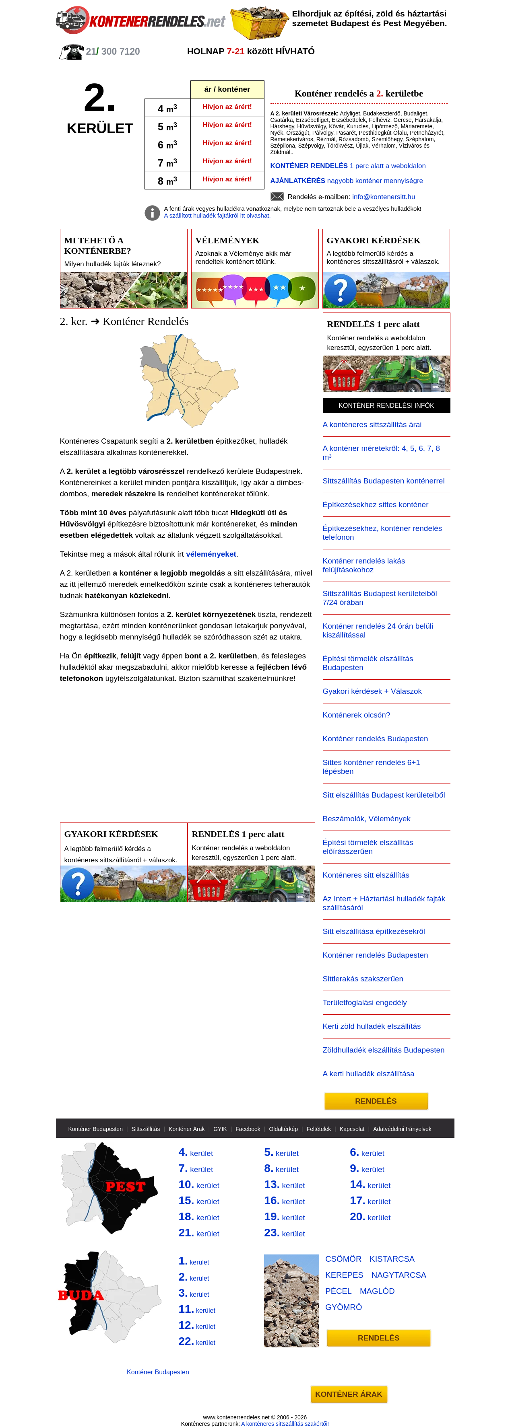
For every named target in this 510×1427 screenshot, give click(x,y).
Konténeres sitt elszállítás (366, 875)
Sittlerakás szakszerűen (363, 979)
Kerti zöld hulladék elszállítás (372, 1026)
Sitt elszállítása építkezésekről (374, 931)
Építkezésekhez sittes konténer (376, 504)
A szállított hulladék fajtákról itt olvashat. (217, 215)
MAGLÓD (377, 1291)
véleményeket (211, 554)
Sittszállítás (146, 1129)
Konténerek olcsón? (356, 715)
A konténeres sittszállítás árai (372, 424)
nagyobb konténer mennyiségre (346, 181)
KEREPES (344, 1275)
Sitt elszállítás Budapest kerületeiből (384, 795)
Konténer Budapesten (95, 1129)
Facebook (247, 1129)
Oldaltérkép (283, 1129)
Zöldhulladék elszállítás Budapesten (384, 1050)
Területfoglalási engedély (365, 1002)
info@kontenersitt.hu (383, 197)
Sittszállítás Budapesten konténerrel (384, 481)
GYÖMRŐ (343, 1307)
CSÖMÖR (343, 1258)
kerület (196, 1152)
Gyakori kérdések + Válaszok (372, 691)
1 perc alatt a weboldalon (348, 166)
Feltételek (319, 1129)
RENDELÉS (375, 1101)
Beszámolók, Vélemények (367, 818)
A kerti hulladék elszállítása (369, 1073)
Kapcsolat (352, 1129)
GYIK (220, 1129)
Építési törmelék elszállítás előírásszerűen (368, 846)
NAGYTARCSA (399, 1275)
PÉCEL (338, 1291)
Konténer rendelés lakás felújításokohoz (364, 565)
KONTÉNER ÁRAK (348, 1394)
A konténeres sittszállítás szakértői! (285, 1424)
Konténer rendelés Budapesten (375, 738)
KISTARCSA (392, 1258)
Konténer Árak (187, 1129)
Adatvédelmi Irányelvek (402, 1129)
